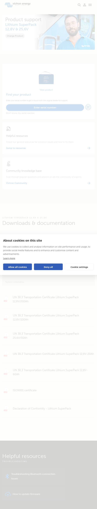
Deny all (48, 266)
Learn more (9, 258)
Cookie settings (79, 266)
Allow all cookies (17, 266)
